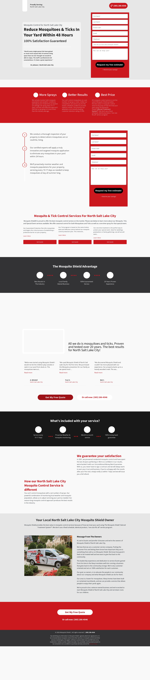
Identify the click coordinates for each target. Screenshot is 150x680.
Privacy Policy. (93, 651)
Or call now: (94, 397)
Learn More (27, 236)
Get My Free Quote (55, 397)
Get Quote (40, 242)
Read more (28, 373)
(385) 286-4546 (90, 640)
